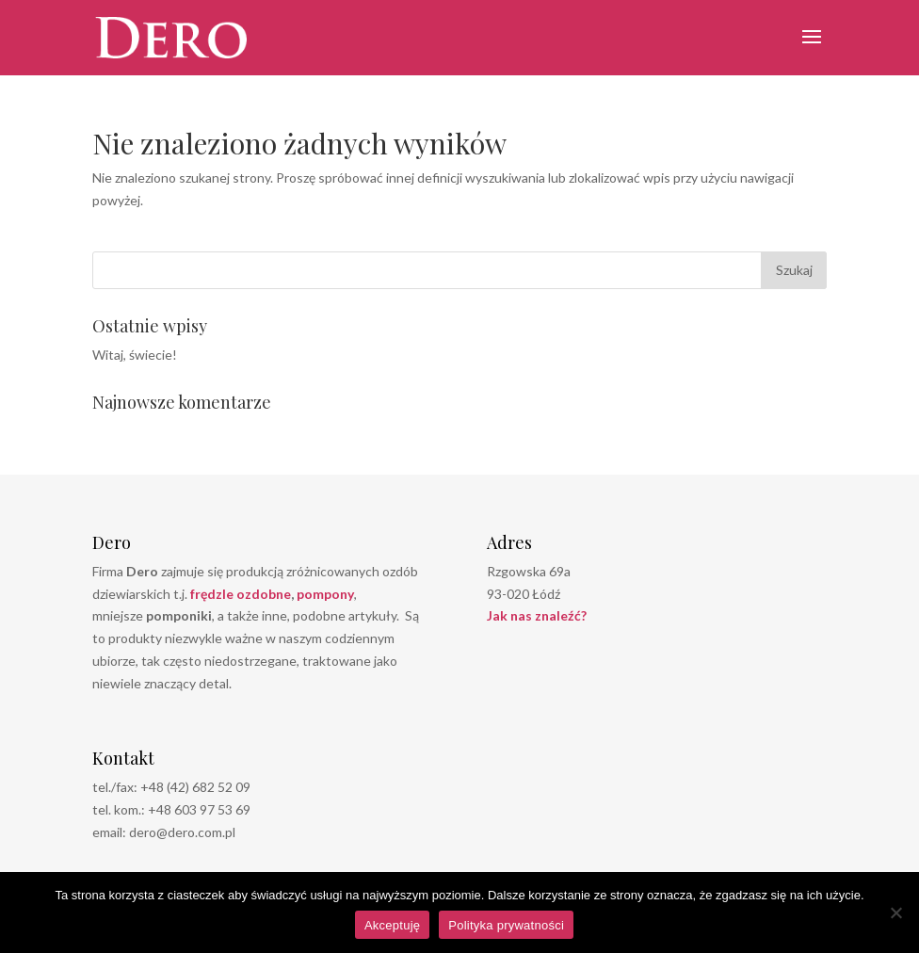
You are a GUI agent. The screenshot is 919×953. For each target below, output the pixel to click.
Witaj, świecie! (134, 355)
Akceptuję (392, 925)
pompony (325, 594)
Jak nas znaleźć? (537, 615)
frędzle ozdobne (240, 594)
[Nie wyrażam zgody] (895, 912)
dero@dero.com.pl (182, 832)
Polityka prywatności (506, 925)
